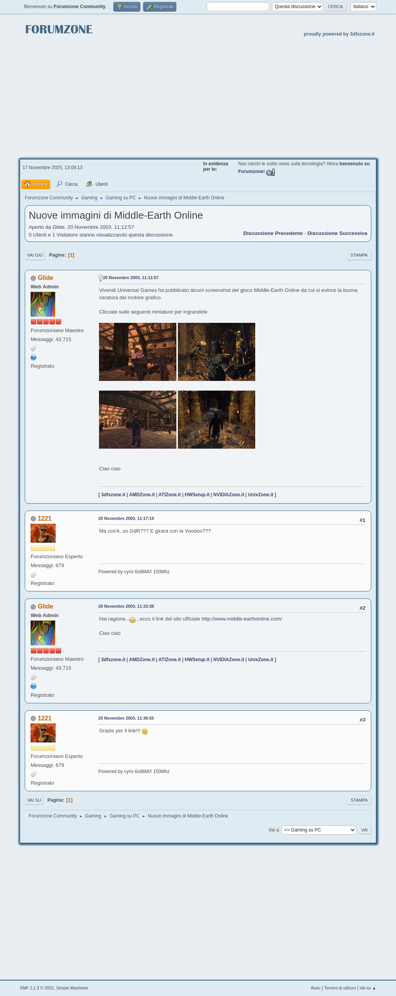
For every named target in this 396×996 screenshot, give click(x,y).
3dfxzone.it (113, 494)
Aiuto (316, 988)
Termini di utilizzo (340, 988)
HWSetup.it (197, 494)
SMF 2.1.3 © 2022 (37, 988)
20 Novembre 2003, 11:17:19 (126, 518)
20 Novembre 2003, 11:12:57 (131, 277)
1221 (45, 518)
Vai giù (35, 255)
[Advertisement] (198, 97)
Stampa (358, 255)
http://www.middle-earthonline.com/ (241, 619)
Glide (45, 277)
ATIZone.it (170, 494)
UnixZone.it (260, 494)
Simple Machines (72, 988)
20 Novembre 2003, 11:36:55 (126, 718)
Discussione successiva (337, 233)
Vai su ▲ (368, 988)
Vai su (34, 800)
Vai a (273, 829)
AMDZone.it (142, 494)
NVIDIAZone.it (228, 494)
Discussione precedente (273, 233)
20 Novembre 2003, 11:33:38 (126, 606)
